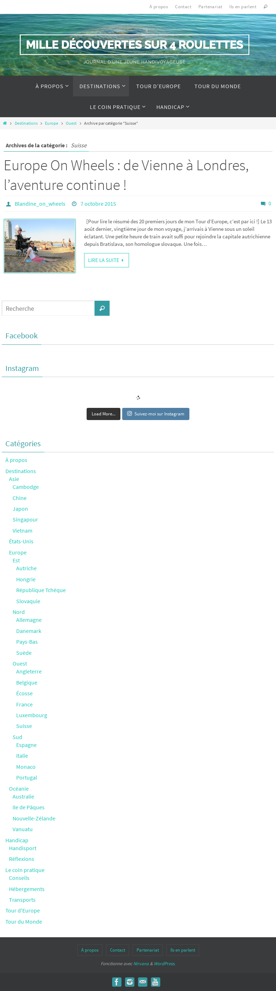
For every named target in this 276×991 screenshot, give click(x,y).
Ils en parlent (242, 7)
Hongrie (26, 579)
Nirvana (141, 964)
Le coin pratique (25, 869)
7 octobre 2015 (98, 203)
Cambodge (26, 486)
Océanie (19, 788)
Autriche (26, 568)
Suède (24, 652)
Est (16, 560)
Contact (183, 7)
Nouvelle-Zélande (34, 818)
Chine (20, 497)
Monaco (26, 766)
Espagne (26, 744)
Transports (22, 899)
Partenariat (210, 7)
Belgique (26, 682)
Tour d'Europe (22, 910)
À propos (159, 7)
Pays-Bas (27, 641)
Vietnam (22, 530)
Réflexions (21, 858)
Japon (20, 508)
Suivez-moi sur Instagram (155, 414)
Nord (19, 611)
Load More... (103, 414)
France (24, 704)
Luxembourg (31, 715)
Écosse (24, 693)
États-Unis (21, 541)
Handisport (22, 848)
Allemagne (29, 619)
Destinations (26, 123)
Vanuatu (23, 829)
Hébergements (27, 888)
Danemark (28, 630)
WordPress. (164, 964)
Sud (17, 736)
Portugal (26, 777)
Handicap (16, 840)
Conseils (19, 877)
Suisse (24, 725)
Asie (14, 478)
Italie (22, 755)
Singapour (25, 519)
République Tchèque (41, 590)
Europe (51, 123)
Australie (23, 796)
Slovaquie (28, 601)
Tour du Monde (23, 921)
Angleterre (29, 671)
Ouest (71, 123)
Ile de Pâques (29, 807)
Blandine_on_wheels (40, 203)
